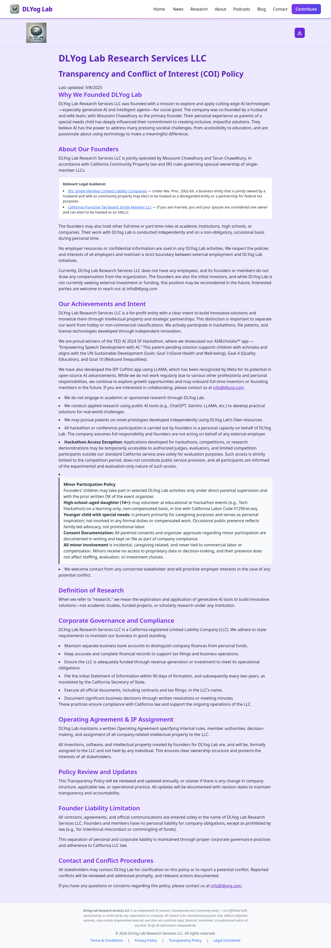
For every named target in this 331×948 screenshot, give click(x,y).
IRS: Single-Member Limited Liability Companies (107, 191)
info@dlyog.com (228, 387)
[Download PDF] (300, 33)
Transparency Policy (185, 940)
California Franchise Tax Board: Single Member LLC (110, 207)
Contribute (306, 9)
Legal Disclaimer (227, 940)
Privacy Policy (146, 940)
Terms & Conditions (106, 940)
